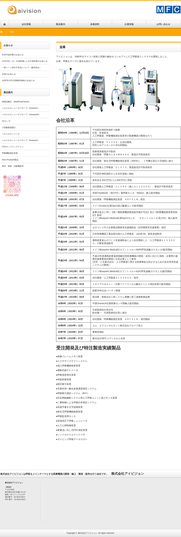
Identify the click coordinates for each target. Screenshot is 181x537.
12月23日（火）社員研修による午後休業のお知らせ (25, 61)
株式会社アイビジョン (88, 533)
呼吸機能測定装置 (10, 153)
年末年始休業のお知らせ (13, 55)
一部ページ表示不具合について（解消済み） (21, 67)
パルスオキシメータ (11, 134)
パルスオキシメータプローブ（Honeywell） (21, 114)
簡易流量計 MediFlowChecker (16, 102)
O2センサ (6, 121)
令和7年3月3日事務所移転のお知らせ (18, 80)
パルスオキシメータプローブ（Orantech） (21, 108)
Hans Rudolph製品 (10, 160)
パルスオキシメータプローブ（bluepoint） (21, 140)
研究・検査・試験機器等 (13, 166)
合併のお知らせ (9, 74)
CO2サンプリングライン (13, 147)
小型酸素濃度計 (9, 127)
